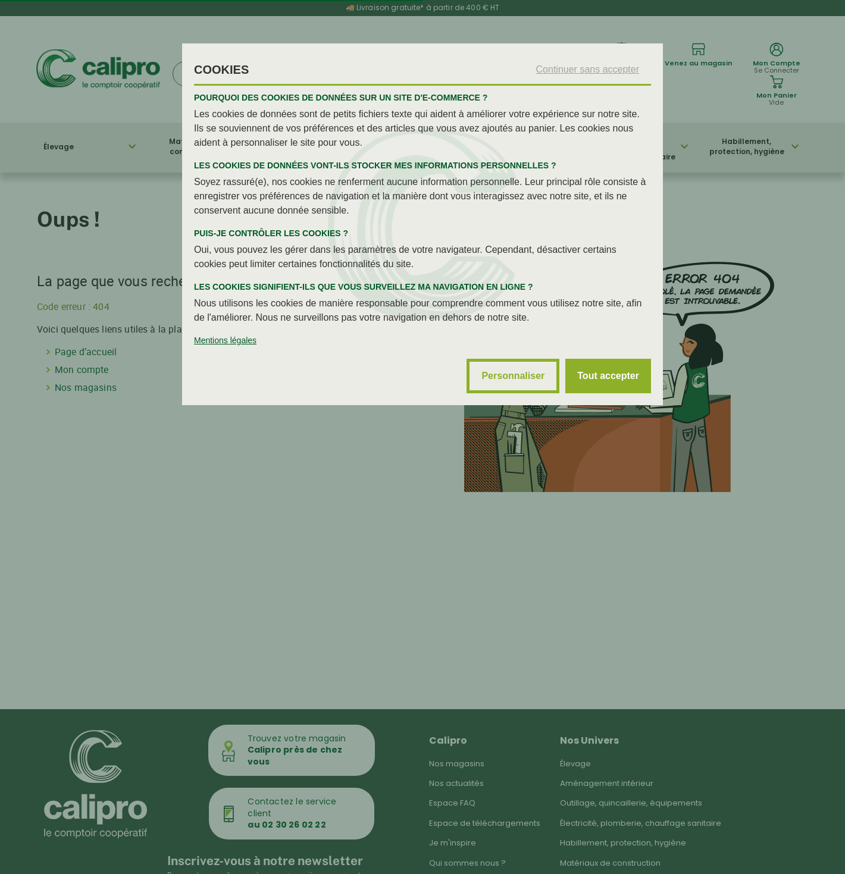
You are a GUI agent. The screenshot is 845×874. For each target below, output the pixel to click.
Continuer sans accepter (587, 69)
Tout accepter (608, 376)
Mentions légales (225, 340)
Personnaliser (512, 376)
